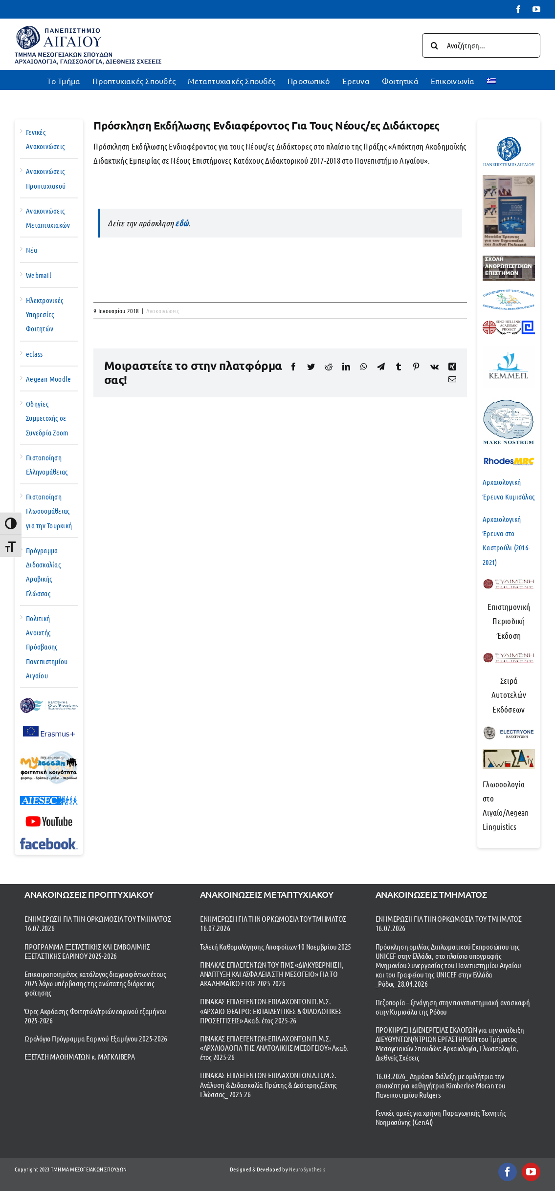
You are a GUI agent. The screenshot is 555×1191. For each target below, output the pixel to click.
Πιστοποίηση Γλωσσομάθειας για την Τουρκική (49, 510)
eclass (34, 353)
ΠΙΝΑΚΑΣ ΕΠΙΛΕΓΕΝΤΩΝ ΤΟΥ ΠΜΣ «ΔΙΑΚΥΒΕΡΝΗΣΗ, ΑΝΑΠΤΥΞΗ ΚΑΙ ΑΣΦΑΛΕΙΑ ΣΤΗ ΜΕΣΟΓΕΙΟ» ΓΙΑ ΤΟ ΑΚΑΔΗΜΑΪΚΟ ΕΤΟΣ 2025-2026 (272, 974)
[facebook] (507, 1172)
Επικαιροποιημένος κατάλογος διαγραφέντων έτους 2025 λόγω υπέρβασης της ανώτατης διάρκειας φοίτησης (95, 983)
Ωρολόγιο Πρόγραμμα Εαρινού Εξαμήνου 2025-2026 (95, 1038)
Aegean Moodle (48, 378)
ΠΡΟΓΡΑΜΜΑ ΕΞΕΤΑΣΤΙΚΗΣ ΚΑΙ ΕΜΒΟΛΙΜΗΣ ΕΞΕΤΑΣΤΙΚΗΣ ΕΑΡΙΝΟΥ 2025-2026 (87, 951)
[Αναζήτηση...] (481, 45)
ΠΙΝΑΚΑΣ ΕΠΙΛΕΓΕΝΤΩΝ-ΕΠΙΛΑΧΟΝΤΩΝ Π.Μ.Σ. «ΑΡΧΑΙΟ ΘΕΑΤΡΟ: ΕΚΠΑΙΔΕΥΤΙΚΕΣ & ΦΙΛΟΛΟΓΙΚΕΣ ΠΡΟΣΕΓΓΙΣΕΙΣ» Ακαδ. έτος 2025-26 (271, 1010)
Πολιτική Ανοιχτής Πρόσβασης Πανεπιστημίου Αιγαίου (46, 647)
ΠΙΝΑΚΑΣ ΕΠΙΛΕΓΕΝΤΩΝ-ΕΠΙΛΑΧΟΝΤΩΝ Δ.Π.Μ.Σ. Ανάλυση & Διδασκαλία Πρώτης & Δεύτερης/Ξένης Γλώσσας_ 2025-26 (268, 1084)
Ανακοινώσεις (162, 310)
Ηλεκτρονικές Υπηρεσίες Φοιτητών (44, 314)
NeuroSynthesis (307, 1169)
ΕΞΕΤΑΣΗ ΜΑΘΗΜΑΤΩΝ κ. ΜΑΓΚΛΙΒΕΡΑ (79, 1056)
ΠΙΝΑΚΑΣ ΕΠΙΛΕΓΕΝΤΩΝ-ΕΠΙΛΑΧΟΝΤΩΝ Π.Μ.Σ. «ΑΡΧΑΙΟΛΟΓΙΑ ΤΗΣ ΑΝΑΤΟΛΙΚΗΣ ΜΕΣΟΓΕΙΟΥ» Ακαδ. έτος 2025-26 (274, 1047)
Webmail (38, 275)
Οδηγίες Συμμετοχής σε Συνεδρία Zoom (47, 417)
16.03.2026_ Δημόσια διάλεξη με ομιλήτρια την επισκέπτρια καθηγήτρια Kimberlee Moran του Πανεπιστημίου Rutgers (441, 1085)
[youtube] (531, 1172)
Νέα (31, 249)
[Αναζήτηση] (434, 45)
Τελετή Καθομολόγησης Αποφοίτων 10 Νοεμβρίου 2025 (275, 946)
